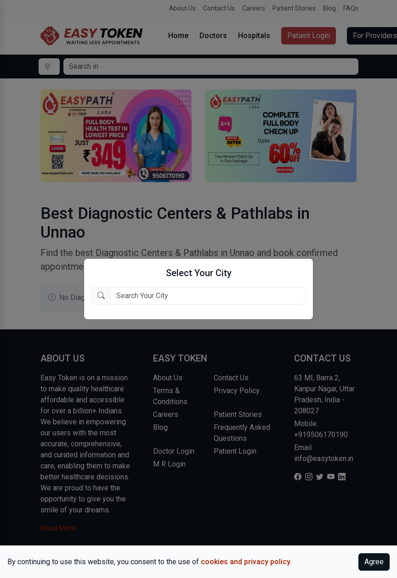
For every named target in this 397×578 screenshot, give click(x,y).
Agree (374, 561)
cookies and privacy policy (245, 561)
